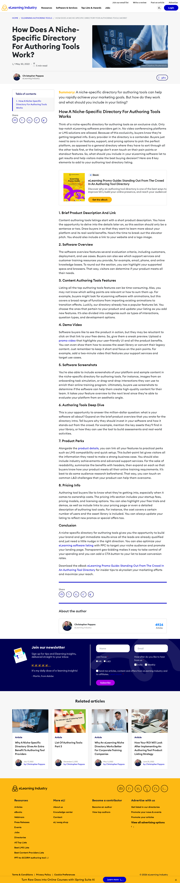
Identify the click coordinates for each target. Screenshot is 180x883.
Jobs (16, 832)
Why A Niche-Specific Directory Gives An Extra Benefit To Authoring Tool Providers (30, 748)
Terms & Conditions (22, 874)
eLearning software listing (76, 545)
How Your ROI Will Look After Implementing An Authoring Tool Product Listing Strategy (148, 748)
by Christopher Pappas (34, 764)
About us (58, 807)
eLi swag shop (60, 822)
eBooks (18, 812)
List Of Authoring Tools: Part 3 (69, 744)
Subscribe (105, 682)
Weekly (150, 664)
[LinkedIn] (138, 788)
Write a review (139, 2)
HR (100, 661)
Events (17, 827)
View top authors (101, 812)
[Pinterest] (155, 788)
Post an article (157, 2)
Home (15, 18)
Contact (57, 817)
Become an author (102, 807)
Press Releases (21, 822)
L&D (108, 661)
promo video (67, 340)
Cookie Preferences (64, 874)
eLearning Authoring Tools (36, 18)
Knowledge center (63, 812)
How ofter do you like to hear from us (149, 658)
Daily (138, 664)
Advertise (173, 2)
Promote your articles (142, 817)
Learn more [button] (115, 674)
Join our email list (120, 2)
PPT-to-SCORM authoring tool (31, 857)
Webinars (19, 817)
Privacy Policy (43, 874)
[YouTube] (146, 788)
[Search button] (159, 8)
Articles (18, 807)
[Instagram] (164, 788)
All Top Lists (20, 842)
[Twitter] (129, 788)
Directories (20, 837)
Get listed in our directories (145, 807)
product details (88, 448)
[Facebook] (120, 788)
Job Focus (102, 656)
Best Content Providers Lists (29, 852)
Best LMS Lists (21, 847)
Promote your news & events (146, 812)
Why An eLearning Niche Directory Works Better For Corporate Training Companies (109, 748)
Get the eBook (100, 199)
